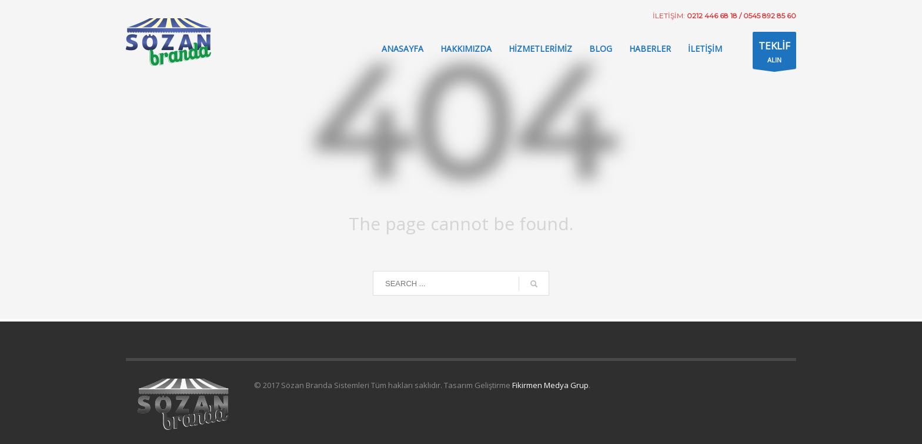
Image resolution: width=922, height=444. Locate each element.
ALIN (774, 53)
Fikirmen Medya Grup (549, 385)
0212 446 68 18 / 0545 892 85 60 (741, 15)
